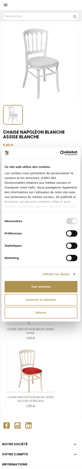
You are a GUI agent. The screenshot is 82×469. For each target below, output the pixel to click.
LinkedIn (28, 425)
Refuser (41, 312)
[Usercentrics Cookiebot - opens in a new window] (60, 153)
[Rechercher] (41, 16)
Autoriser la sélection (41, 299)
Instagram (17, 425)
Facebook (6, 425)
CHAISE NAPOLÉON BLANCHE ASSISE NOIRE (30, 331)
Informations (14, 464)
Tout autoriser (41, 286)
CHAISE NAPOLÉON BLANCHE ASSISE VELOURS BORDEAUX (30, 399)
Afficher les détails (56, 274)
